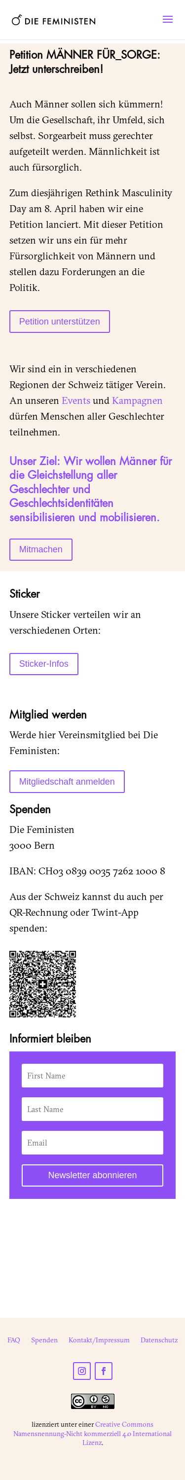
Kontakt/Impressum (99, 1340)
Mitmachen (41, 549)
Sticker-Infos (44, 664)
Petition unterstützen (59, 321)
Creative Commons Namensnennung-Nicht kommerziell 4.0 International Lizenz (92, 1433)
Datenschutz (159, 1340)
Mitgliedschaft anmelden (67, 782)
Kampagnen (137, 400)
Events (76, 400)
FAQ (13, 1340)
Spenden (44, 1340)
